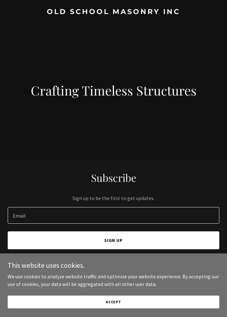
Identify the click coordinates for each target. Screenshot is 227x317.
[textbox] (113, 215)
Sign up (113, 240)
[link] (113, 12)
